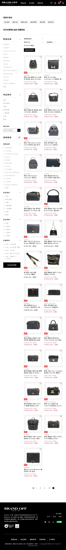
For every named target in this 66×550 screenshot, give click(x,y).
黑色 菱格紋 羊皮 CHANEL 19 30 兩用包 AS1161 (53, 437)
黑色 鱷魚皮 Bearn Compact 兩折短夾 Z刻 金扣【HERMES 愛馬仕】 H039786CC (33, 306)
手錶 (4, 106)
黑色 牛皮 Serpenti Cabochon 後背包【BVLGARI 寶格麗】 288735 (31, 177)
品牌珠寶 (6, 110)
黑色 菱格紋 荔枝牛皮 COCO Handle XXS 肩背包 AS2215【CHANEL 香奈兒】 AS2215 (53, 339)
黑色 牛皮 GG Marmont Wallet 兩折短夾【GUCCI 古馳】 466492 (32, 242)
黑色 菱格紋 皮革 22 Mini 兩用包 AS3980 (53, 273)
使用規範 (42, 539)
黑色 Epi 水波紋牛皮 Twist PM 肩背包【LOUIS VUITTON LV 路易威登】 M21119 (53, 405)
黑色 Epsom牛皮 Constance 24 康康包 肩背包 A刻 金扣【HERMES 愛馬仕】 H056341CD (53, 78)
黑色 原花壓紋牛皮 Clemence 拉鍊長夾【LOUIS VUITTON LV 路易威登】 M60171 (53, 306)
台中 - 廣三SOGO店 (12, 253)
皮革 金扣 (50, 22)
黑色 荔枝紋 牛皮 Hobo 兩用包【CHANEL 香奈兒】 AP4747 (53, 111)
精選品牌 (23, 3)
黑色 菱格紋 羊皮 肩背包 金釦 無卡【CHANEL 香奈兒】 (33, 210)
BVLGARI (6, 61)
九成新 (8, 229)
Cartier (5, 64)
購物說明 (40, 3)
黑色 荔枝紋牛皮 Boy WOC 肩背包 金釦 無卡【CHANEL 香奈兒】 (52, 177)
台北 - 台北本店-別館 (13, 247)
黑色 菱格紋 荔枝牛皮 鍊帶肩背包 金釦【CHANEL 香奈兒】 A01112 (33, 372)
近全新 (8, 226)
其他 (4, 87)
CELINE (46, 369)
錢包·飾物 (6, 103)
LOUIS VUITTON (9, 51)
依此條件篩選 (11, 265)
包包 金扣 (6, 22)
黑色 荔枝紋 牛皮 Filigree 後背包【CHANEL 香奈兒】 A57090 (33, 438)
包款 (4, 100)
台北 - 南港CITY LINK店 (11, 258)
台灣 (54, 516)
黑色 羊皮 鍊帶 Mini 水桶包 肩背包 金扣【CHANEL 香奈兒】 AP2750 (33, 78)
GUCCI (5, 54)
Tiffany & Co (8, 67)
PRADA (5, 57)
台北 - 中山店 (10, 250)
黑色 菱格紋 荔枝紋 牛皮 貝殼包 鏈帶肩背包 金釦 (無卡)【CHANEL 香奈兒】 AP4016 (33, 339)
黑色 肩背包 (33, 22)
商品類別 (31, 3)
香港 (60, 516)
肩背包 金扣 (24, 22)
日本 (48, 516)
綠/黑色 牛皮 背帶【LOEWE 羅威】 (30, 273)
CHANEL (6, 48)
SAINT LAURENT (9, 83)
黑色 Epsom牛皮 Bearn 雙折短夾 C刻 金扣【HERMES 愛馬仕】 (33, 471)
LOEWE (6, 80)
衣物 (4, 116)
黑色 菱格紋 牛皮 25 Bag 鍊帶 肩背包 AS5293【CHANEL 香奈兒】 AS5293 (52, 242)
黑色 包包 (15, 22)
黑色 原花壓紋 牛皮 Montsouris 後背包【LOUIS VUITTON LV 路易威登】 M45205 (53, 144)
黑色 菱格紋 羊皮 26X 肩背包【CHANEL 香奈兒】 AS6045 (53, 210)
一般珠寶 (6, 113)
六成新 (8, 236)
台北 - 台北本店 (11, 244)
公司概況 (52, 539)
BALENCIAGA (8, 74)
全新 (7, 223)
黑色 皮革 (42, 22)
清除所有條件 (29, 50)
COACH (6, 77)
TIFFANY (9, 169)
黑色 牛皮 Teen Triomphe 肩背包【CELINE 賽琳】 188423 (53, 372)
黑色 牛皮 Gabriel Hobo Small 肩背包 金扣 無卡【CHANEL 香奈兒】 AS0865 (32, 144)
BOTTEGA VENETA (10, 70)
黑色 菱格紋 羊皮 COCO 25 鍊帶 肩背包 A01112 (32, 405)
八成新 (8, 232)
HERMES (6, 44)
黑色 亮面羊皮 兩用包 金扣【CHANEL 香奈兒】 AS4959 (33, 111)
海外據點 (59, 514)
